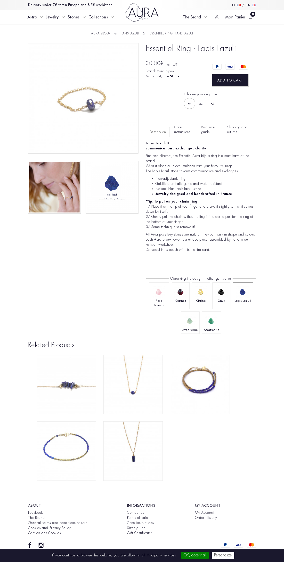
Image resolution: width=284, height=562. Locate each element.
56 (212, 104)
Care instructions (140, 522)
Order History (206, 517)
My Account (204, 512)
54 (201, 104)
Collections (98, 17)
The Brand (192, 17)
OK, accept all (195, 555)
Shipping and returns (237, 129)
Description (158, 132)
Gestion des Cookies (44, 533)
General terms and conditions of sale (58, 522)
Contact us (135, 512)
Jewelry (52, 17)
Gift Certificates (140, 533)
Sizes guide (136, 527)
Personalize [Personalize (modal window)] (223, 555)
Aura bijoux (165, 71)
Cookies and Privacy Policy (49, 527)
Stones (74, 17)
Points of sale (137, 517)
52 (189, 104)
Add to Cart (230, 80)
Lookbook (35, 512)
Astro (32, 17)
